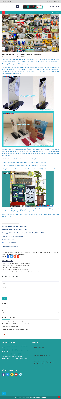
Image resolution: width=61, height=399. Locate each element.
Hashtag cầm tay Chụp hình (42, 355)
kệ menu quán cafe (40, 252)
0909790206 (55, 7)
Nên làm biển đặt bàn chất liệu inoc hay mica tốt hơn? (16, 265)
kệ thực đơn (23, 254)
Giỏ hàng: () (55, 12)
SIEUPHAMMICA (39, 347)
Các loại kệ (4, 310)
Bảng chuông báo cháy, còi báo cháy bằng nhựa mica (16, 263)
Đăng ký (56, 1)
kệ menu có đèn (10, 252)
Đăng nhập (50, 1)
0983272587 (19, 354)
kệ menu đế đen (15, 254)
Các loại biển (5, 307)
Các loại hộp (5, 309)
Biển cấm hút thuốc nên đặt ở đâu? (11, 267)
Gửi (4, 298)
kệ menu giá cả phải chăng (21, 252)
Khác (3, 312)
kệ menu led (32, 252)
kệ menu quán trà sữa (50, 252)
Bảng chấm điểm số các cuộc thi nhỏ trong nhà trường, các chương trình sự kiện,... (23, 271)
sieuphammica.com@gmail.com (13, 356)
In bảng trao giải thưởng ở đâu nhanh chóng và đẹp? (16, 269)
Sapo (44, 397)
